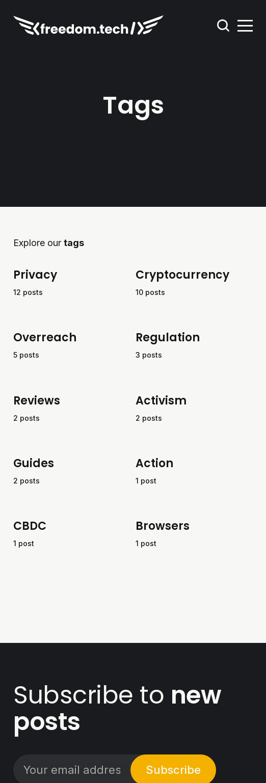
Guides (33, 463)
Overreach (44, 337)
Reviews (36, 400)
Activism (161, 400)
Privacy (35, 275)
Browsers (163, 526)
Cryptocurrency (182, 275)
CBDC (29, 526)
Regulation (168, 337)
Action (154, 463)
